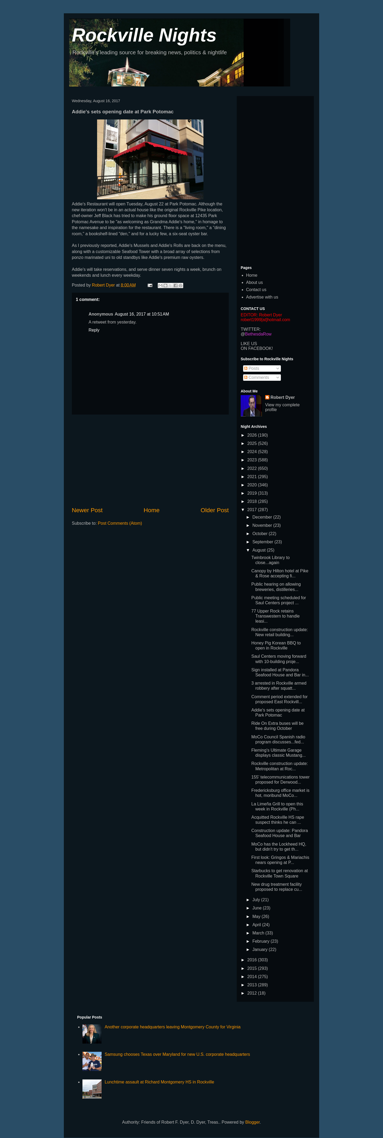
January (260, 949)
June (257, 908)
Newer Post (87, 510)
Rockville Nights (144, 35)
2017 (252, 509)
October (260, 533)
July (256, 899)
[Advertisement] (150, 460)
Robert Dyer (282, 397)
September (263, 542)
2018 (252, 501)
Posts (251, 368)
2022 (252, 468)
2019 (252, 493)
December (262, 517)
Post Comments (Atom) (120, 523)
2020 (252, 485)
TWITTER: (251, 329)
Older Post (215, 510)
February (261, 941)
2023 (252, 460)
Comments (256, 377)
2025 (252, 443)
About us (254, 282)
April (257, 924)
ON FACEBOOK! (257, 348)
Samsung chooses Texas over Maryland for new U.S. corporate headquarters (177, 1054)
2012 (252, 993)
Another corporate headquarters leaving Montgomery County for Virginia (172, 1027)
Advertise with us (262, 297)
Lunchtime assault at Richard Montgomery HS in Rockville (159, 1082)
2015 (252, 968)
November (262, 525)
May (257, 916)
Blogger (252, 1122)
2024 (252, 451)
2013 (252, 985)
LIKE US (249, 343)
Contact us (256, 289)
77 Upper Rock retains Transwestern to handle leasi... (275, 616)
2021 (252, 476)
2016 (252, 960)
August (259, 550)
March (258, 933)
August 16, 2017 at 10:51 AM (142, 314)
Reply (94, 330)
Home (152, 510)
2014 (252, 976)
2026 (252, 435)
